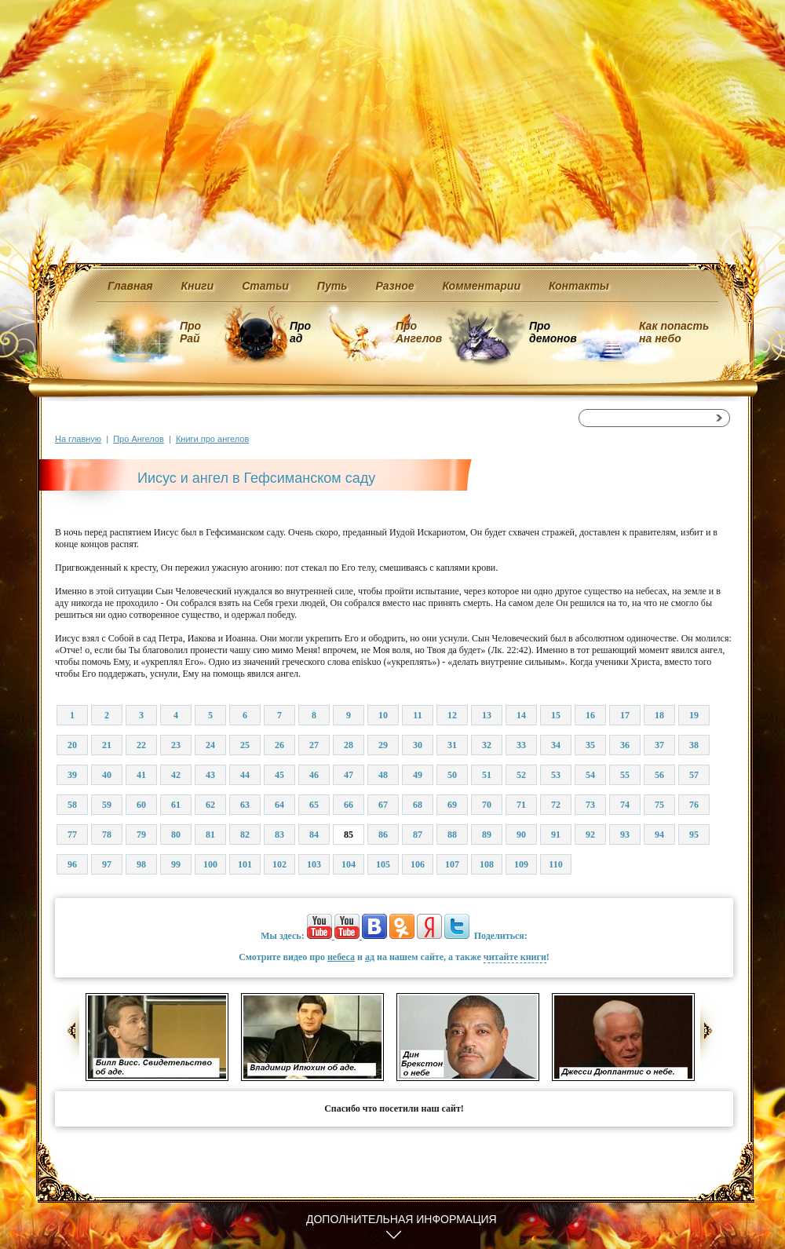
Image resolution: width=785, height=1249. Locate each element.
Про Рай (190, 332)
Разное (394, 285)
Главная (130, 285)
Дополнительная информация (401, 1219)
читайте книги (515, 956)
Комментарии (481, 285)
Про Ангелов (419, 332)
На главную (78, 439)
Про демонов (552, 332)
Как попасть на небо (674, 332)
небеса (341, 956)
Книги (197, 285)
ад (369, 956)
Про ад (299, 332)
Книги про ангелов (212, 439)
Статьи (265, 285)
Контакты (579, 285)
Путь (332, 285)
